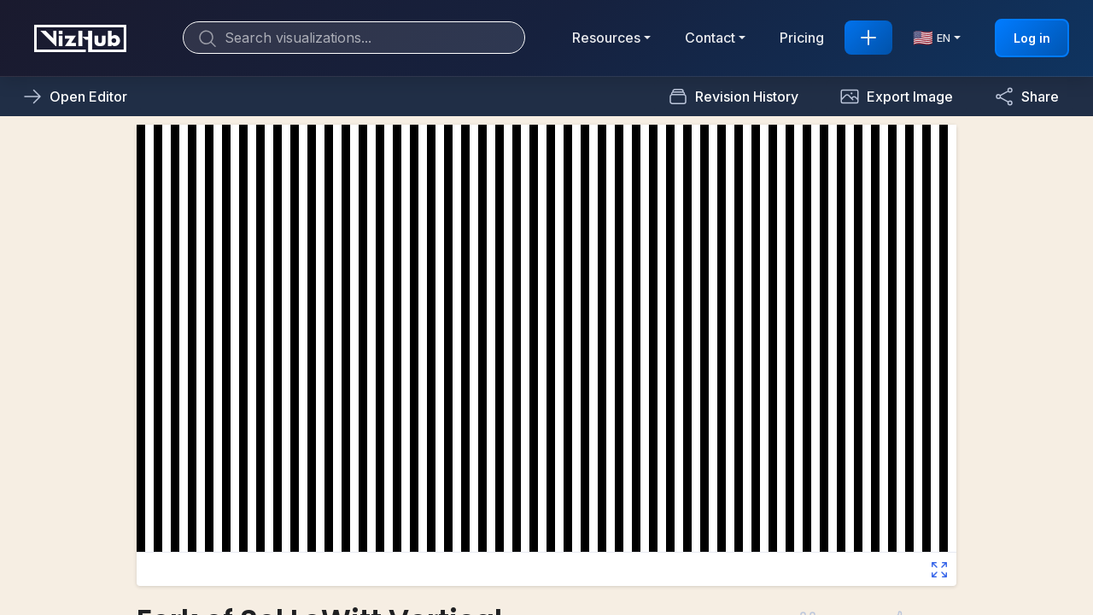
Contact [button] (710, 37)
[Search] (354, 37)
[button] (896, 96)
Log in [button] (1032, 38)
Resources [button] (606, 37)
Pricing (802, 37)
